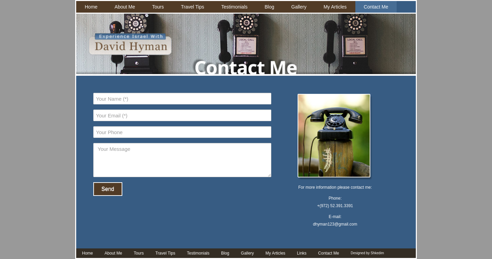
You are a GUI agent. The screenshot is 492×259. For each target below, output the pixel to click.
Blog (269, 7)
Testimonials (234, 7)
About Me (124, 7)
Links (301, 253)
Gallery (298, 7)
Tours (158, 7)
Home (91, 7)
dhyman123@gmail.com (335, 224)
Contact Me (376, 7)
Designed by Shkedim (367, 253)
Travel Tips (192, 7)
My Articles (335, 7)
